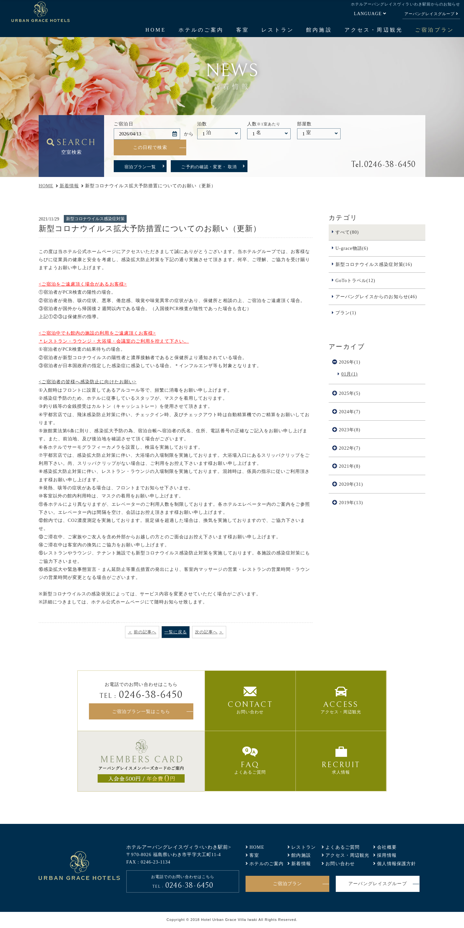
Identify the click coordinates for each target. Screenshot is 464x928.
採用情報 (387, 855)
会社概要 (387, 847)
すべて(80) (347, 232)
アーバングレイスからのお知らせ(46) (376, 296)
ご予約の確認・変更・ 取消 (209, 166)
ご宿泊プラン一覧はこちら (141, 711)
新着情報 (69, 185)
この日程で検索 (150, 147)
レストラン (277, 30)
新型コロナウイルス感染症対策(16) (373, 264)
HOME (155, 30)
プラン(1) (345, 312)
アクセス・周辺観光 (373, 30)
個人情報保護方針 (396, 863)
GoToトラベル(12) (355, 280)
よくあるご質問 (342, 847)
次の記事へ (206, 632)
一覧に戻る (175, 632)
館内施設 (319, 30)
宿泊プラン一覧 (140, 166)
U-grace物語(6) (351, 248)
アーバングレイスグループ (429, 14)
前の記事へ (145, 632)
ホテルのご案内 (201, 30)
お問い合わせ (340, 863)
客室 (242, 30)
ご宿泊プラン (434, 30)
